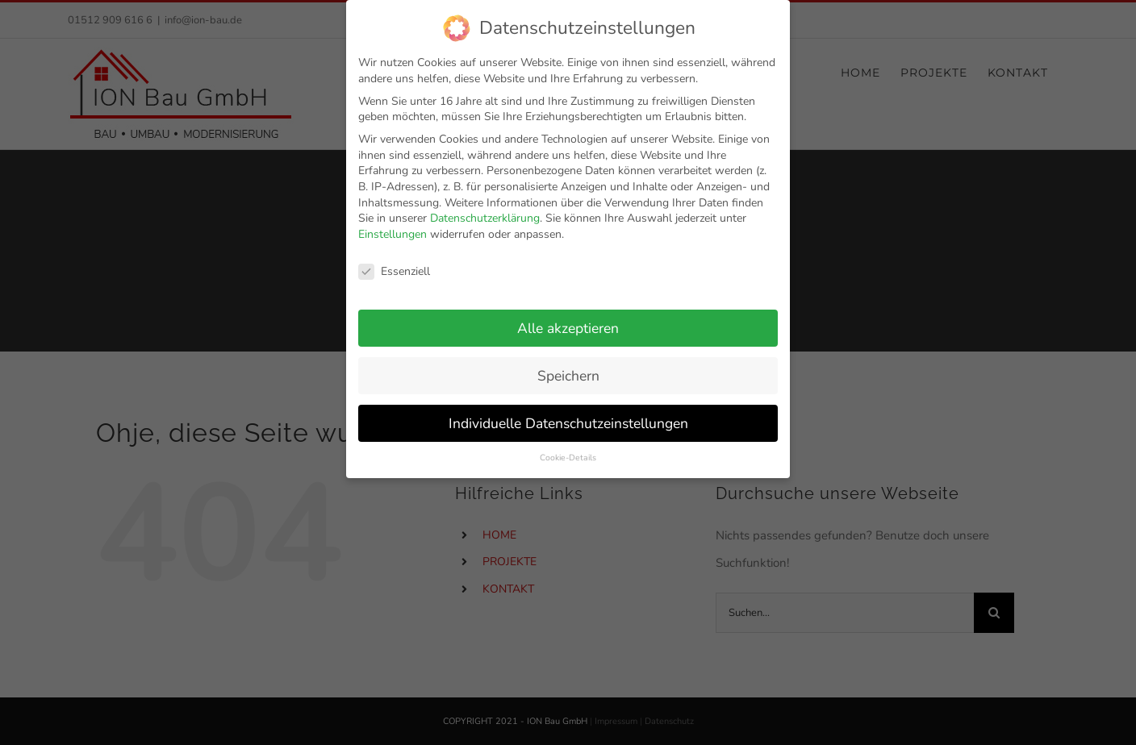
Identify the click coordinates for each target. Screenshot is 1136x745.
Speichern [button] (568, 369)
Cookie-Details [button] (568, 451)
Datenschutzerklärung (485, 211)
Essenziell (394, 265)
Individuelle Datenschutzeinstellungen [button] (568, 417)
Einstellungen (392, 227)
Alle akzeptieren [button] (568, 321)
